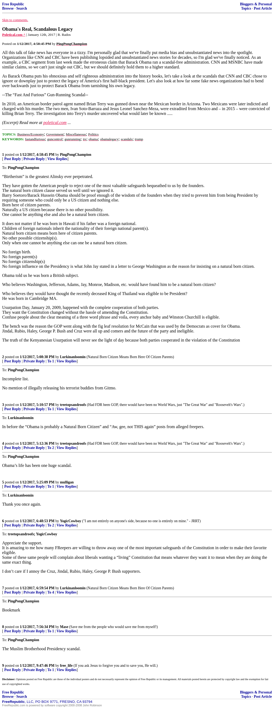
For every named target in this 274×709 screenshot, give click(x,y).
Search (21, 8)
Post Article (263, 8)
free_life (66, 666)
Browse (8, 8)
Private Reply (34, 159)
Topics (246, 8)
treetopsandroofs (73, 405)
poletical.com (55, 122)
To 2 (50, 448)
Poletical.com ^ (13, 35)
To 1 (50, 361)
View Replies (57, 159)
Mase (64, 627)
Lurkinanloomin (73, 357)
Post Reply (12, 159)
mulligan (67, 482)
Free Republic (13, 4)
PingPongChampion (75, 155)
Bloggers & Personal (256, 4)
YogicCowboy (70, 521)
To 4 (50, 592)
